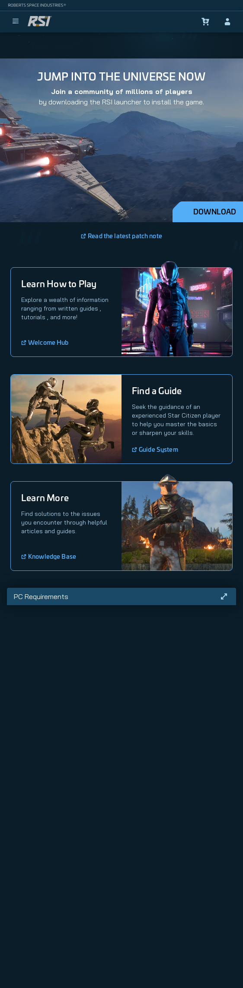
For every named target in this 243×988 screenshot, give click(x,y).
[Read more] (224, 596)
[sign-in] (227, 21)
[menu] (15, 21)
